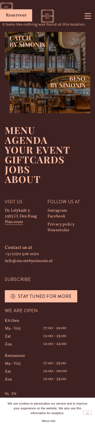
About (23, 179)
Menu (20, 130)
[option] (14, 394)
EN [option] (14, 393)
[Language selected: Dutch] (47, 394)
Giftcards (35, 159)
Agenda (26, 140)
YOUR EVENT (37, 150)
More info (48, 421)
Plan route (14, 222)
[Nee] (87, 413)
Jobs (17, 169)
